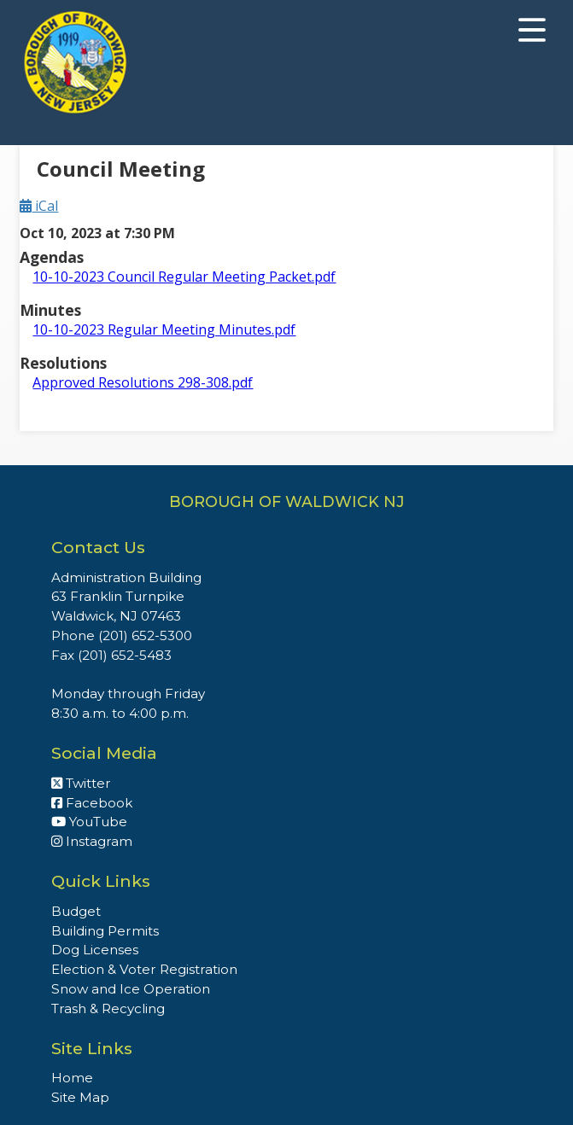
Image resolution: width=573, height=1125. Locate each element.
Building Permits (105, 931)
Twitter (81, 783)
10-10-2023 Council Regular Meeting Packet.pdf (184, 276)
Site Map (80, 1097)
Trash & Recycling (108, 1008)
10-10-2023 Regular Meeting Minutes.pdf (163, 329)
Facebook (91, 803)
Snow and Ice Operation (130, 989)
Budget (76, 911)
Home (72, 1078)
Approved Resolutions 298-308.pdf (142, 382)
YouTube (89, 821)
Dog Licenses (94, 949)
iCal (39, 205)
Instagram (91, 841)
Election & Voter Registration (144, 969)
